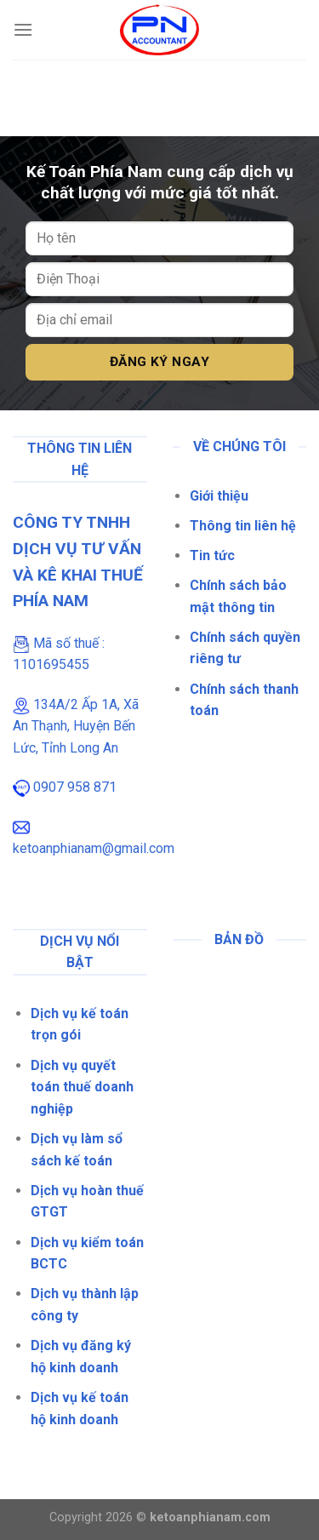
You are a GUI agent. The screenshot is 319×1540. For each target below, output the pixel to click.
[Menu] (23, 29)
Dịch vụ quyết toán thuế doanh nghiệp (82, 1087)
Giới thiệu (219, 496)
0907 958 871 (75, 787)
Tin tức (212, 555)
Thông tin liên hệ (243, 526)
